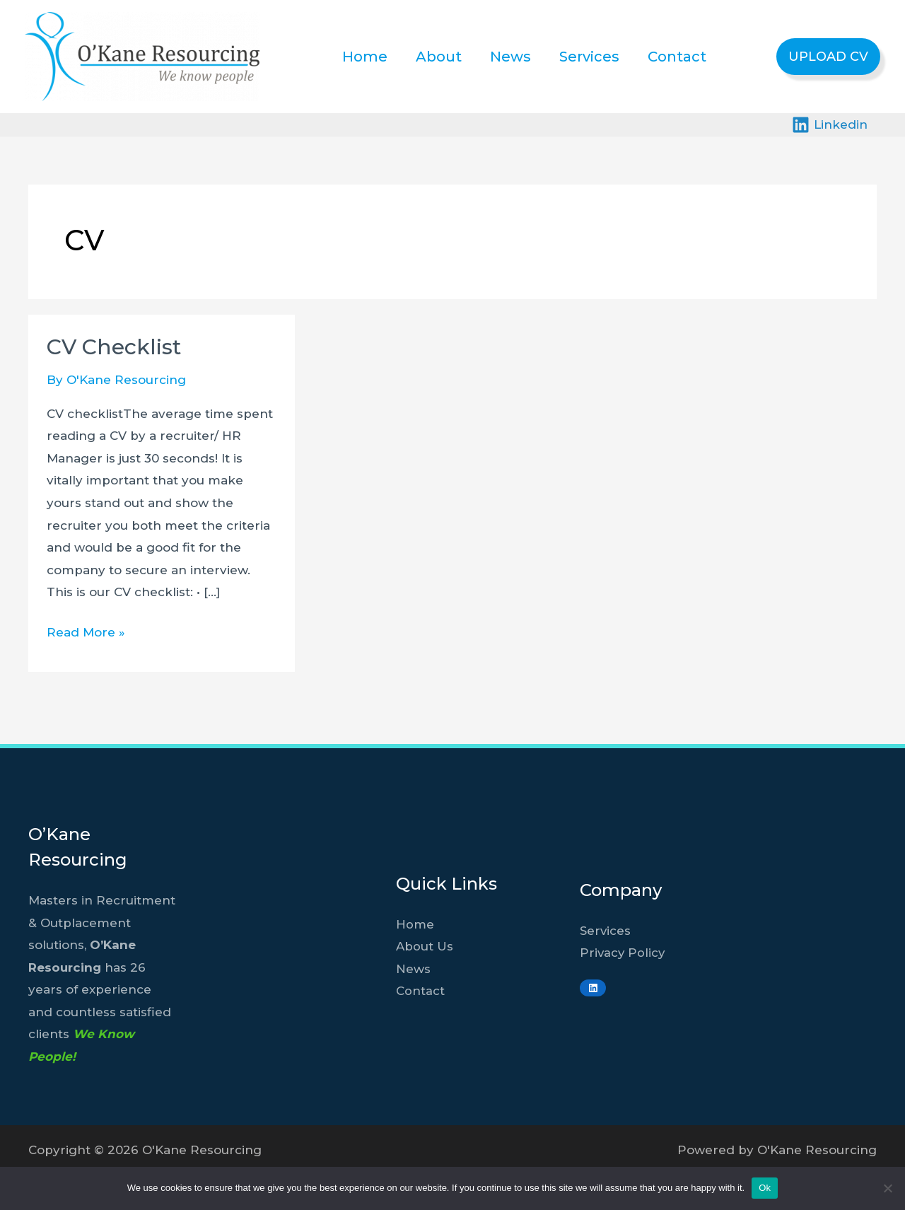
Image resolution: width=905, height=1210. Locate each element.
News (510, 56)
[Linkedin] (829, 125)
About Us (424, 946)
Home (364, 56)
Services (589, 56)
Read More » (86, 633)
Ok (765, 1187)
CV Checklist (114, 347)
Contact (677, 56)
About (439, 56)
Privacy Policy (623, 953)
